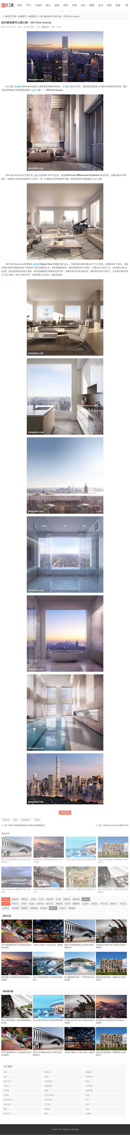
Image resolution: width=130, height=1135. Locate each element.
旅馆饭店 (76, 899)
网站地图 (75, 1130)
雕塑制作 (76, 904)
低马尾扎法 (8, 1100)
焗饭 (46, 1091)
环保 (74, 5)
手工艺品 (104, 904)
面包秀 (6, 1091)
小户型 (41, 899)
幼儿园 (31, 904)
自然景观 (48, 1100)
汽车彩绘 (89, 1086)
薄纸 (46, 1114)
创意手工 (94, 904)
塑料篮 (47, 1109)
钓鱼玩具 (7, 1104)
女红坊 (67, 904)
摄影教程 (34, 908)
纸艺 (65, 5)
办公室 (58, 899)
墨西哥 (47, 1072)
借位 (5, 1077)
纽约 (67, 86)
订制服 (6, 1095)
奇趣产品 (89, 1077)
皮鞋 (87, 1104)
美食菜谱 (15, 908)
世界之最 (6, 820)
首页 (19, 5)
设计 (66, 264)
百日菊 (47, 1104)
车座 (87, 1109)
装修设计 (22, 16)
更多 (117, 5)
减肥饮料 (89, 1091)
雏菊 (87, 1081)
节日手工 (15, 904)
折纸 (57, 5)
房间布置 (49, 899)
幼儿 (48, 5)
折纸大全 (40, 904)
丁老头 (6, 1086)
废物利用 (59, 904)
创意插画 (48, 1086)
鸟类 (5, 1072)
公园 (35, 175)
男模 (87, 1095)
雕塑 (91, 5)
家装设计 (15, 899)
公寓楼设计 (26, 820)
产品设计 (62, 908)
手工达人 (123, 904)
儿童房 (33, 899)
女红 (83, 5)
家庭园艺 (24, 908)
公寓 (34, 90)
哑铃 (5, 1109)
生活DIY (85, 904)
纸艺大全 (49, 904)
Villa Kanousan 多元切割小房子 (116, 825)
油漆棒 (88, 1114)
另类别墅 (48, 1081)
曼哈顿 (18, 86)
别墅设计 (24, 899)
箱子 (87, 1100)
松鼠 (46, 1077)
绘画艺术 (43, 908)
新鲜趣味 (71, 908)
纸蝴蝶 (88, 1072)
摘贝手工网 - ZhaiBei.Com (62, 1130)
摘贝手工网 (10, 16)
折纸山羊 (7, 1114)
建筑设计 (33, 16)
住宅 (95, 179)
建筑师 (36, 264)
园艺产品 (7, 1081)
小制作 (38, 5)
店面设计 (66, 899)
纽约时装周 (49, 1095)
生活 (100, 5)
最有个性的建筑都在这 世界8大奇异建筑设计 (27, 825)
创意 (109, 5)
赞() (65, 812)
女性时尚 (5, 908)
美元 (6, 275)
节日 (28, 5)
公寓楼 (37, 820)
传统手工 (113, 904)
